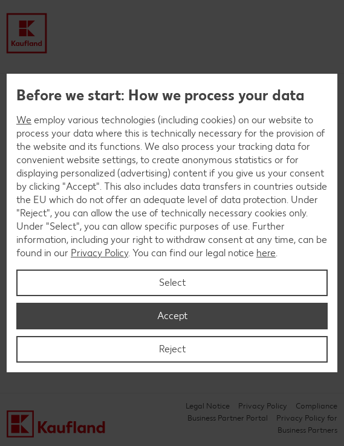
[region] (172, 223)
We (23, 120)
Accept (172, 316)
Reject (172, 349)
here (266, 253)
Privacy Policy (99, 253)
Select (172, 282)
